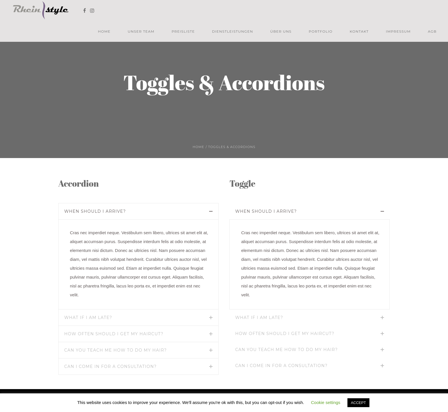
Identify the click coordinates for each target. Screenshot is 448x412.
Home (198, 147)
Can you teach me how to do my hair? (115, 350)
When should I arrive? (95, 211)
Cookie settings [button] (326, 402)
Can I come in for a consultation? (110, 366)
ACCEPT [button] (358, 403)
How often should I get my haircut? (113, 333)
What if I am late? (88, 317)
